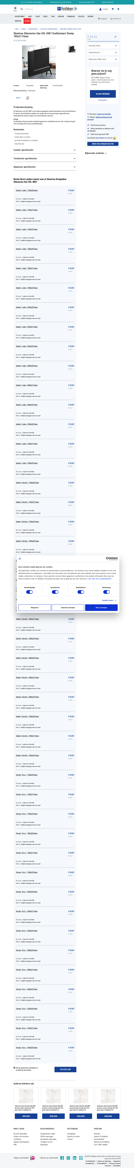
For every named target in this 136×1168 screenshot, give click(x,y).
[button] (15, 9)
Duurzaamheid (99, 1139)
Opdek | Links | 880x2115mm (27, 385)
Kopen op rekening (104, 1161)
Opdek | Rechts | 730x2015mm (27, 483)
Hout (30, 16)
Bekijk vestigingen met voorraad (30, 201)
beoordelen (100, 138)
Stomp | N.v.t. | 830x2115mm (26, 911)
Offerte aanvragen (46, 1136)
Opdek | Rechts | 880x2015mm (27, 658)
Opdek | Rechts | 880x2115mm (27, 677)
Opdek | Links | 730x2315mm (27, 229)
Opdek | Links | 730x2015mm (27, 190)
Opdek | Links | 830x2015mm (27, 307)
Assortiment (20, 16)
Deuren (90, 16)
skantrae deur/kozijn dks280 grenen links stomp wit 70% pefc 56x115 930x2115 (80, 1108)
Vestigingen (71, 1134)
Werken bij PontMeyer (102, 1142)
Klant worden (103, 94)
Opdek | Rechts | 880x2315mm (27, 697)
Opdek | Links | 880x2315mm (27, 405)
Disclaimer (117, 1166)
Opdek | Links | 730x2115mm (27, 210)
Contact (70, 1139)
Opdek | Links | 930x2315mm (27, 463)
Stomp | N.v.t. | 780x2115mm (26, 853)
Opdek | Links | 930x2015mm (27, 424)
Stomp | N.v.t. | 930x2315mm (26, 1048)
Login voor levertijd (104, 114)
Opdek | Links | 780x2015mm (27, 249)
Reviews (97, 1134)
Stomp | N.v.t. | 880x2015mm (26, 950)
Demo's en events (73, 1136)
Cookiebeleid (90, 1161)
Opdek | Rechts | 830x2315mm (27, 639)
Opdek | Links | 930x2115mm (27, 444)
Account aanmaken (20, 1134)
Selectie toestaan (68, 608)
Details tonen (107, 600)
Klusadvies (44, 1145)
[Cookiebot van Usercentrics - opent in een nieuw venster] (108, 558)
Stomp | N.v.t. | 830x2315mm (26, 931)
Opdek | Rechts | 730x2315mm (27, 522)
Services (18, 21)
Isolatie (81, 16)
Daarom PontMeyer (101, 1136)
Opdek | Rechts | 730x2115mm (27, 502)
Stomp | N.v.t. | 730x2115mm (26, 794)
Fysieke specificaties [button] (23, 150)
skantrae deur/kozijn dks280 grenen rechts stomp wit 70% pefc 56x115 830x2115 (52, 1108)
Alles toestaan (101, 608)
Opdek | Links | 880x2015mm (27, 366)
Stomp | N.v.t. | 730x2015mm (26, 775)
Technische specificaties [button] (25, 158)
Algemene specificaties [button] (25, 167)
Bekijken (26, 1116)
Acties (27, 21)
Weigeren (34, 608)
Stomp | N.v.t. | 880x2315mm (26, 989)
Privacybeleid (102, 1163)
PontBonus (17, 1139)
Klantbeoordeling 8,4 (107, 2)
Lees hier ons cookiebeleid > (99, 579)
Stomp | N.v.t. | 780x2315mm (26, 872)
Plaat (38, 16)
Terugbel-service (46, 1142)
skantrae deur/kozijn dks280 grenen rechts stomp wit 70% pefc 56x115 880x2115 (107, 1108)
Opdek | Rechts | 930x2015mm (27, 716)
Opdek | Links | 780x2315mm (27, 288)
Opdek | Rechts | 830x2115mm (27, 619)
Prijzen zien (65, 1069)
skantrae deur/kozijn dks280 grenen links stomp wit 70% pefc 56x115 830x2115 (25, 1108)
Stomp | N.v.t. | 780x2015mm (26, 833)
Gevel (45, 16)
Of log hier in (102, 100)
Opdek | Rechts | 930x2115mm (27, 736)
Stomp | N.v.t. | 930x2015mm (26, 1009)
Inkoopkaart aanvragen (48, 1139)
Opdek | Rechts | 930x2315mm (27, 755)
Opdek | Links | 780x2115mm (27, 268)
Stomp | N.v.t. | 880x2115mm (26, 970)
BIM (15, 1145)
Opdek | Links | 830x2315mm (27, 346)
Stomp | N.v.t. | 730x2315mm (26, 814)
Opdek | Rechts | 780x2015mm (27, 541)
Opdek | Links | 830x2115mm (27, 327)
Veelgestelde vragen (47, 1134)
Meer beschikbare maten (103, 144)
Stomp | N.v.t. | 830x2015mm (26, 892)
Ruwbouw (71, 16)
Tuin (52, 16)
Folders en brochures (21, 1136)
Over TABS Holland (100, 1145)
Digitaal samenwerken (21, 1142)
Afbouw (61, 16)
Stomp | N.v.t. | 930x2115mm (26, 1028)
